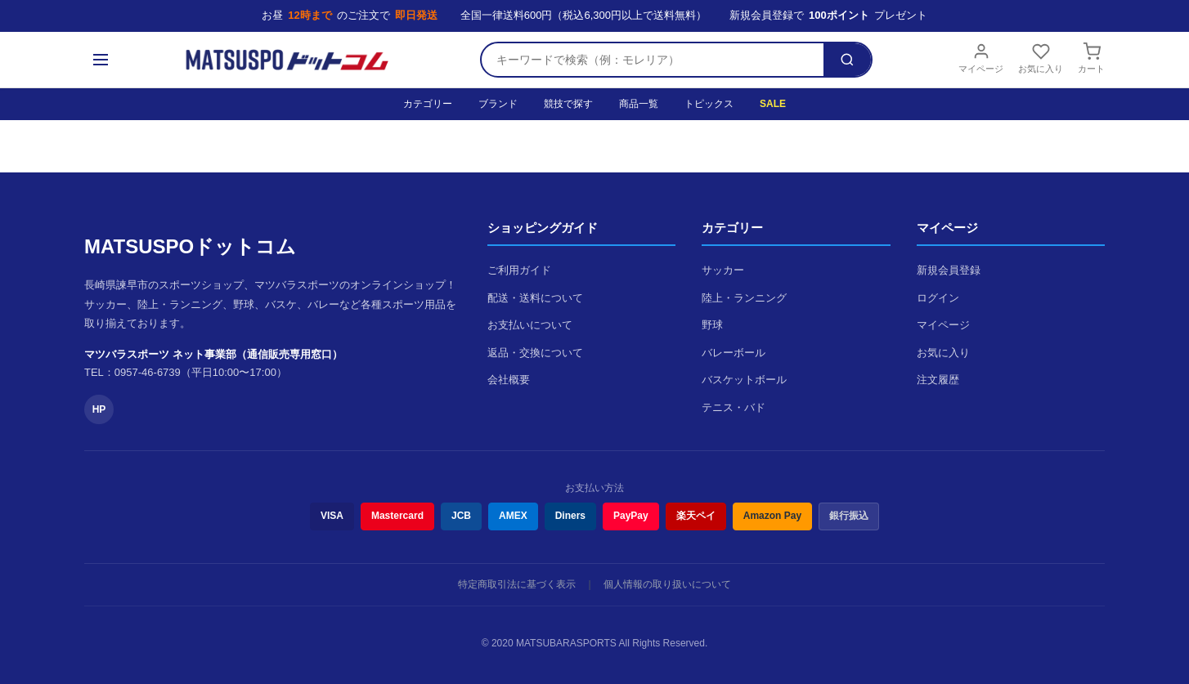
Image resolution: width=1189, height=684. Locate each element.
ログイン (938, 298)
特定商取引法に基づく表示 (517, 584)
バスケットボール (744, 379)
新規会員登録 (948, 270)
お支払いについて (529, 325)
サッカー (723, 270)
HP (99, 409)
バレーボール (733, 352)
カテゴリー (427, 104)
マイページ (980, 58)
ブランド (498, 104)
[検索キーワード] (652, 59)
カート (1091, 58)
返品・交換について (535, 352)
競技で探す (568, 104)
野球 (712, 325)
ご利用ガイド (519, 270)
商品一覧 (638, 104)
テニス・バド (733, 407)
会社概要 (508, 379)
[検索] (847, 59)
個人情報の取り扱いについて (667, 584)
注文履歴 (938, 379)
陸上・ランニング (744, 298)
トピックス (709, 104)
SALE (773, 104)
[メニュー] (100, 59)
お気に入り (1040, 58)
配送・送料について (535, 298)
